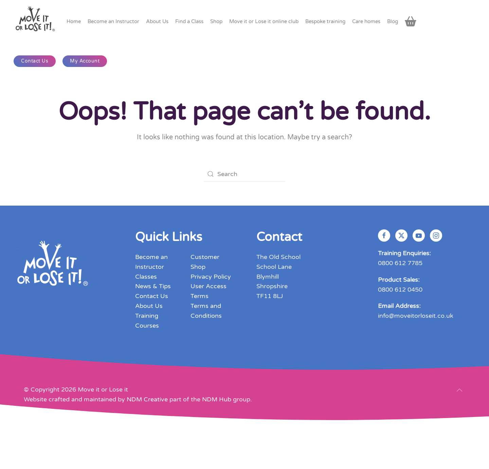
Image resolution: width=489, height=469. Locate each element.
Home (74, 21)
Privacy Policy (211, 276)
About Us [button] (157, 21)
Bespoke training (325, 21)
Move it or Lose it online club (263, 21)
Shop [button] (216, 21)
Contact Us (34, 61)
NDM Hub (216, 399)
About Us (149, 306)
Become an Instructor (113, 21)
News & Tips (153, 286)
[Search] (244, 174)
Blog (392, 21)
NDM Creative (147, 399)
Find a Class (189, 21)
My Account (84, 61)
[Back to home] (36, 21)
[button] (459, 390)
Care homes (366, 21)
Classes (146, 276)
